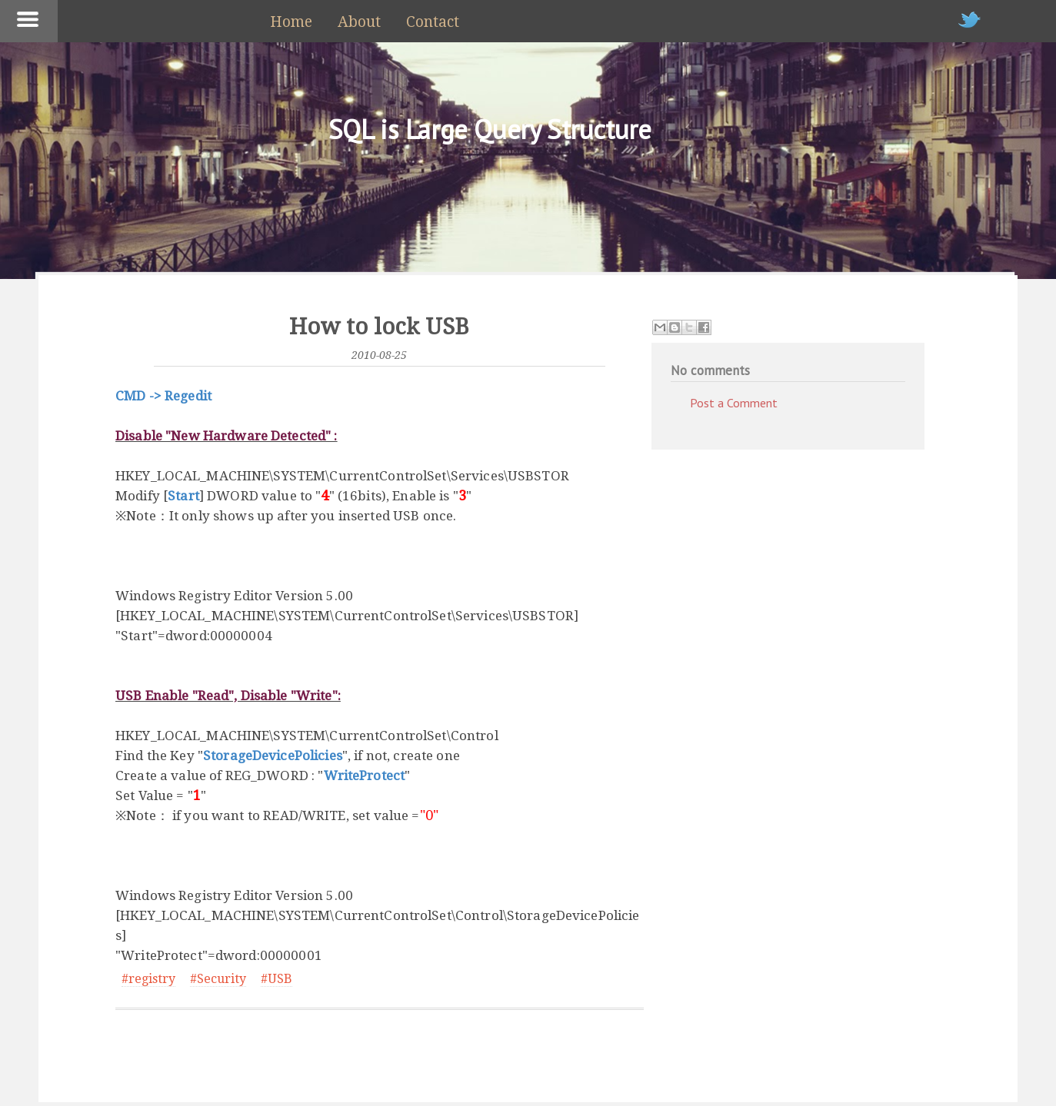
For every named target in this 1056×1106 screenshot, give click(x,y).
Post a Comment (734, 402)
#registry (148, 978)
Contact (432, 22)
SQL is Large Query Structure (489, 129)
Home (291, 22)
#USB (276, 978)
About (359, 22)
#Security (218, 978)
